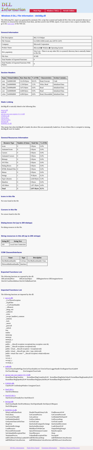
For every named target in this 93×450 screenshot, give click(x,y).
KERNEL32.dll (6, 123)
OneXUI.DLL (6, 120)
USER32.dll (5, 116)
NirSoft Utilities (68, 11)
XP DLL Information (17, 448)
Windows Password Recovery (70, 448)
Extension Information (49, 448)
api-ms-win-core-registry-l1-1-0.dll (13, 114)
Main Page (37, 11)
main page (10, 24)
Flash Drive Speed (33, 448)
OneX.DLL (5, 118)
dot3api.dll (4, 121)
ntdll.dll (3, 112)
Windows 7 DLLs (53, 11)
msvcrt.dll (4, 110)
